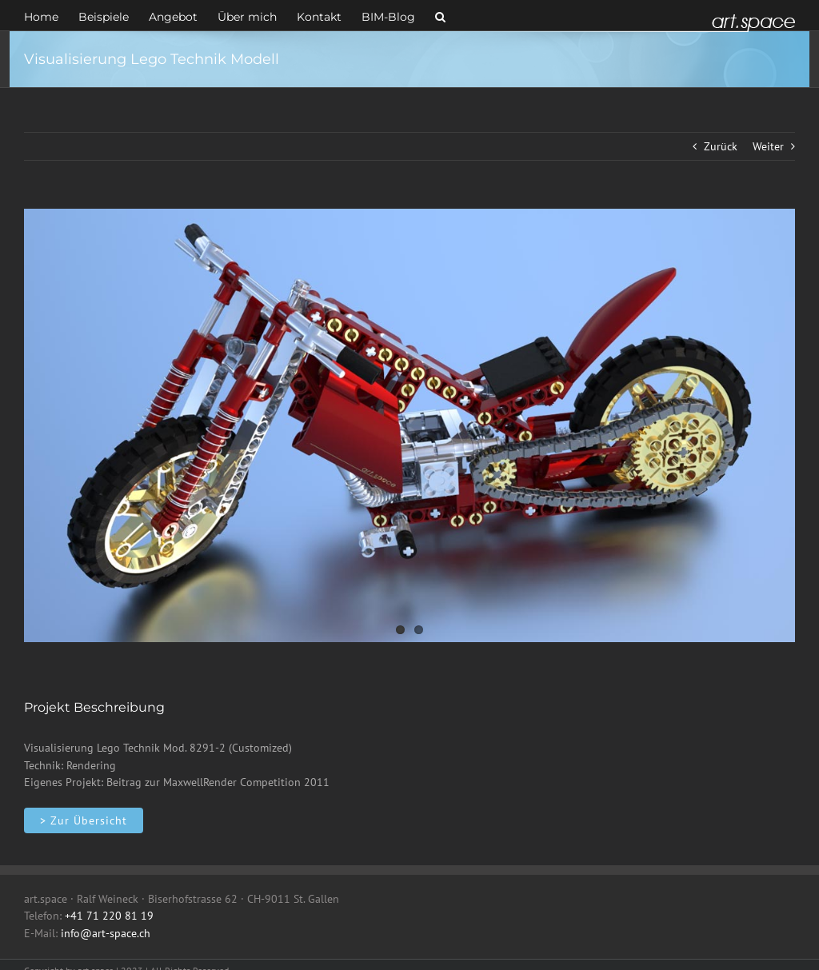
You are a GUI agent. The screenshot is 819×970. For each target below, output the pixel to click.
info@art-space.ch (105, 933)
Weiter (768, 146)
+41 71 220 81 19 (109, 915)
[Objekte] (83, 820)
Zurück (720, 146)
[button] (440, 15)
